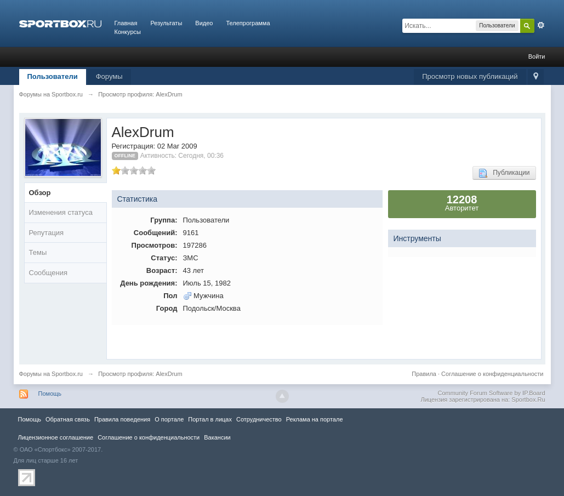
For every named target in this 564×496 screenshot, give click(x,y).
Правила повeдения (122, 419)
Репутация (46, 233)
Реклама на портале (314, 419)
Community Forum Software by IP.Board (491, 393)
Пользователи (52, 76)
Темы (38, 252)
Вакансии (217, 437)
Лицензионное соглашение (56, 437)
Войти (536, 56)
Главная (126, 23)
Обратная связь (67, 419)
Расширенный (541, 25)
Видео (204, 23)
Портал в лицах (210, 419)
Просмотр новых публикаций (469, 76)
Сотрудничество (259, 419)
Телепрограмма (248, 23)
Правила (424, 373)
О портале (169, 419)
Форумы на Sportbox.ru (51, 373)
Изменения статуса (61, 212)
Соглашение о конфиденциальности (492, 373)
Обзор (40, 193)
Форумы (109, 76)
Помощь (50, 393)
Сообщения (48, 273)
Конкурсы (128, 31)
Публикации (503, 173)
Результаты (166, 23)
